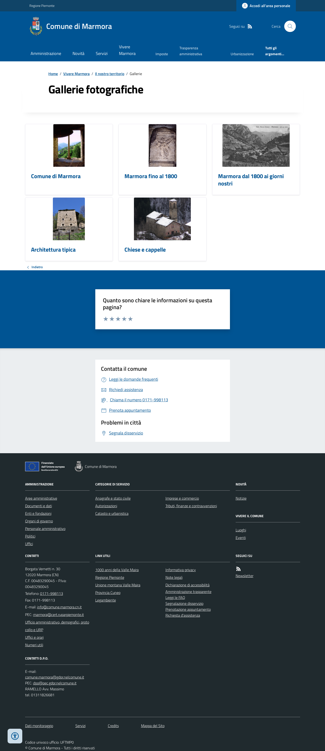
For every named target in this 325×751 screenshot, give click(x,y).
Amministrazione (46, 53)
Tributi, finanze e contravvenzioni (191, 506)
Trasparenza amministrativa (190, 50)
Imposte (162, 54)
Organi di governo (39, 521)
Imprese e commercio (182, 498)
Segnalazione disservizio (184, 603)
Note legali (174, 577)
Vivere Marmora (127, 50)
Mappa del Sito (153, 725)
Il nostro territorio (109, 74)
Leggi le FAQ (175, 597)
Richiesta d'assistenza (182, 615)
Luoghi (241, 530)
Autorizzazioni (106, 506)
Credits (113, 725)
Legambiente (105, 600)
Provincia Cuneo (107, 592)
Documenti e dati (38, 506)
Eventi (241, 537)
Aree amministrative (41, 498)
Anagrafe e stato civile (113, 498)
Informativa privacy (180, 570)
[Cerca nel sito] (288, 26)
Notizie (241, 498)
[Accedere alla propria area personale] (266, 5)
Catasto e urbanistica (111, 513)
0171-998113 (51, 593)
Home (53, 74)
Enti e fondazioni (38, 513)
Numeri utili (34, 645)
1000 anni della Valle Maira (117, 570)
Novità (78, 53)
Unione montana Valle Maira (117, 585)
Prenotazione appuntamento (188, 609)
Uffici (29, 544)
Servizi (102, 53)
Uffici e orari (34, 637)
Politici (30, 536)
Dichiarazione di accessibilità (187, 585)
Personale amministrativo (45, 528)
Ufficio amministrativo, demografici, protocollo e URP (57, 626)
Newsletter (244, 576)
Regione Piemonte (42, 5)
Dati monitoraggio (39, 725)
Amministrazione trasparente (188, 591)
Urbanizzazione (242, 54)
